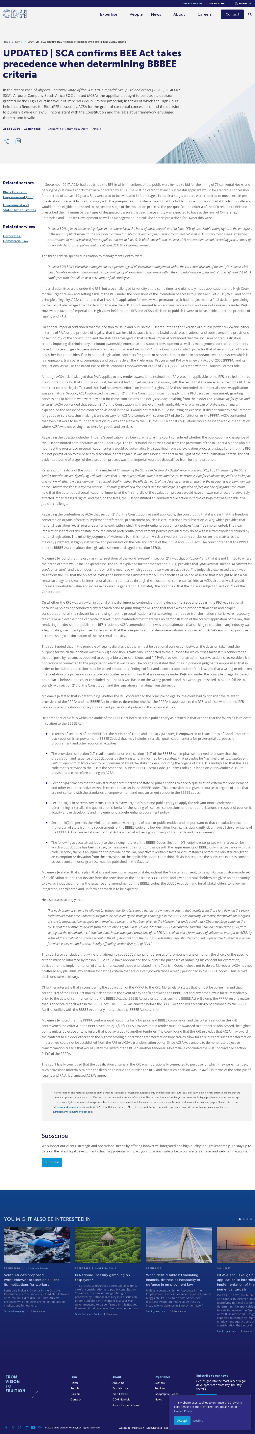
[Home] (15, 14)
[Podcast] (40, 1427)
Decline (198, 1420)
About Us (118, 1383)
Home (6, 41)
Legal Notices (154, 1427)
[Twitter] (13, 1427)
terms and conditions (69, 1107)
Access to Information (131, 1427)
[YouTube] (33, 1427)
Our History (120, 1388)
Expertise (108, 14)
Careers (204, 14)
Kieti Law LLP (192, 3)
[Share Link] (6, 141)
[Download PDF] (18, 141)
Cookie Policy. (183, 1411)
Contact (75, 1399)
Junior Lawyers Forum (127, 1405)
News (156, 14)
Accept (182, 1420)
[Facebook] (6, 1427)
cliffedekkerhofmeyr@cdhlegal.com (73, 1111)
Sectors (160, 1383)
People (136, 14)
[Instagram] (19, 1427)
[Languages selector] (243, 3)
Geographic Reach (167, 1394)
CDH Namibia (216, 3)
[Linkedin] (26, 1427)
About (179, 14)
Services (160, 1388)
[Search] (250, 14)
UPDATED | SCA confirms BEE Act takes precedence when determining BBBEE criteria (77, 41)
